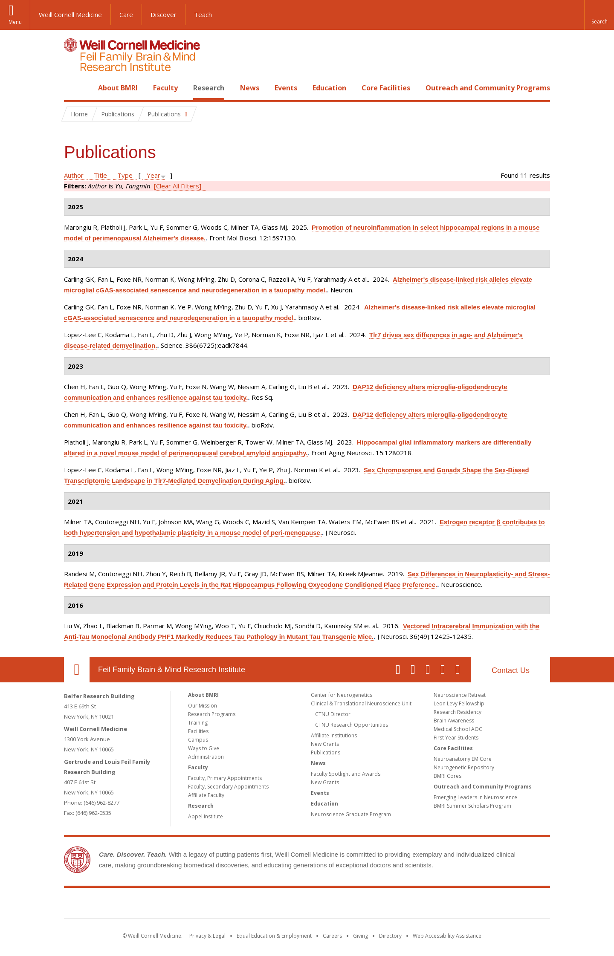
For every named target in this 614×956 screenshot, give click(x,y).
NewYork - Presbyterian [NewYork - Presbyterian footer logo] (378, 905)
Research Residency (457, 712)
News (249, 87)
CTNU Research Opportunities (351, 724)
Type (125, 175)
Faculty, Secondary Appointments (228, 786)
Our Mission (202, 705)
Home (73, 88)
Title (100, 175)
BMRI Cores (447, 776)
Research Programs (211, 714)
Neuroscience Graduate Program (351, 814)
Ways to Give (203, 748)
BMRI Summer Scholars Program (472, 805)
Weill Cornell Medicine (70, 14)
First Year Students (456, 737)
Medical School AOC (458, 729)
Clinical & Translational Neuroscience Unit (361, 703)
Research (208, 87)
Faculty (165, 87)
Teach (203, 14)
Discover (164, 14)
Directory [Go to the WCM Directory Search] (390, 935)
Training (198, 722)
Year (153, 175)
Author (74, 175)
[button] (599, 15)
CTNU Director (332, 714)
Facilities (198, 731)
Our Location (77, 669)
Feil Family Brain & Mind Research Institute (171, 669)
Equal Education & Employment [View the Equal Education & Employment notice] (274, 935)
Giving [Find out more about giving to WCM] (360, 935)
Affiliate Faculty (206, 795)
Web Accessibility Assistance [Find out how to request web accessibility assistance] (447, 935)
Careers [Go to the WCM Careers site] (332, 935)
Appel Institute (205, 816)
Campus (198, 739)
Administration (206, 756)
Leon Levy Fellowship (459, 703)
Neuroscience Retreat (460, 695)
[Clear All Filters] (177, 186)
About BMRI (118, 87)
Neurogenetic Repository (464, 767)
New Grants (325, 744)
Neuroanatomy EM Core (463, 758)
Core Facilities (386, 87)
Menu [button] (15, 22)
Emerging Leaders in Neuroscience (475, 797)
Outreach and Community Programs (488, 87)
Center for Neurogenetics (341, 695)
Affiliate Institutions (334, 735)
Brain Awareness (454, 720)
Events (286, 87)
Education (329, 87)
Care (126, 14)
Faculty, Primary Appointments (225, 778)
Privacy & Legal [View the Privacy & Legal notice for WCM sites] (207, 935)
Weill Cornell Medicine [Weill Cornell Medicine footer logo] (244, 905)
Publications (325, 752)
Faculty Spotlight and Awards (345, 773)
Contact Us (511, 670)
